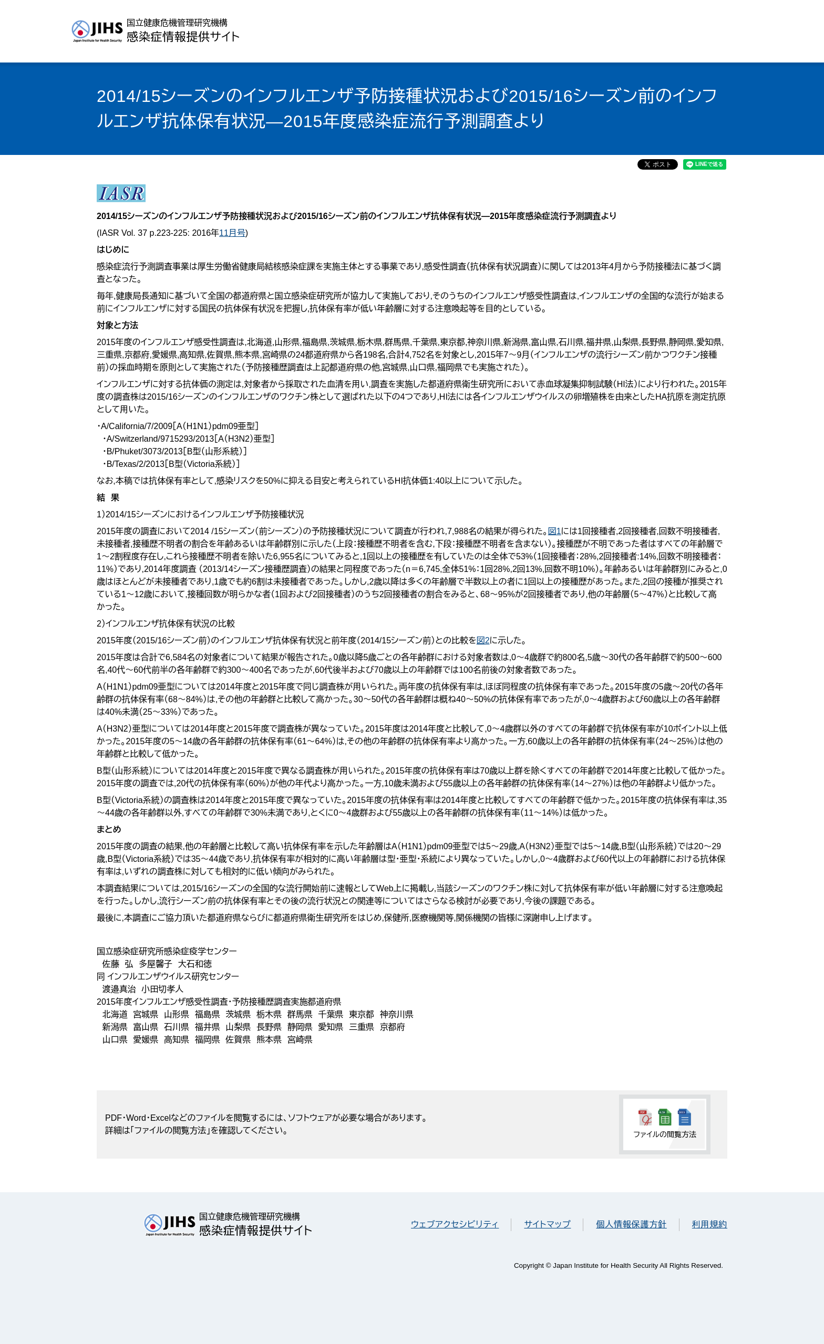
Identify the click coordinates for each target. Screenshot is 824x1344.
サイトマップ (547, 1224)
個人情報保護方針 (631, 1224)
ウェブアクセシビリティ (455, 1224)
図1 (554, 531)
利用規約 (709, 1224)
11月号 (232, 232)
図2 (483, 640)
